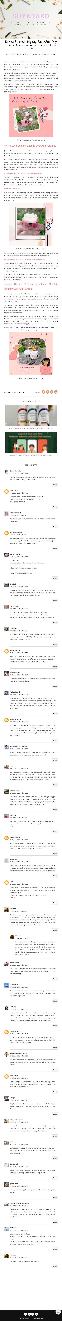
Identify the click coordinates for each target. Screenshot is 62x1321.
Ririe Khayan (14, 859)
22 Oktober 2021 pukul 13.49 (19, 1034)
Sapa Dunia (14, 1075)
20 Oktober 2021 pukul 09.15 (19, 675)
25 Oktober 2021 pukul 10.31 (19, 1166)
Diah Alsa (13, 1007)
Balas (55, 485)
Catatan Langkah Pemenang (19, 1203)
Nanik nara (13, 766)
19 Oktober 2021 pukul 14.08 (19, 493)
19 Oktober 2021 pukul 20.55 (19, 557)
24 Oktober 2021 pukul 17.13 (19, 1122)
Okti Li (12, 882)
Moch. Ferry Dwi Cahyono (18, 746)
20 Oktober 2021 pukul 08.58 (19, 653)
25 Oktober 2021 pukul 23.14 (19, 1257)
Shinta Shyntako (15, 471)
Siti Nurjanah (14, 1228)
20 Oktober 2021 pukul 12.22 (19, 768)
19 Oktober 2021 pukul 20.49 (19, 535)
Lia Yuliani (13, 628)
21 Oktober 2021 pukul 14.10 (19, 862)
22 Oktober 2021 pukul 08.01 (19, 965)
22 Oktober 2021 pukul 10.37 (19, 1009)
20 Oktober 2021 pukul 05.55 (19, 631)
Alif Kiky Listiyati (15, 672)
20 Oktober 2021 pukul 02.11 (19, 609)
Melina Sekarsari (15, 719)
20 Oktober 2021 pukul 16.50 (19, 818)
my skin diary (13, 92)
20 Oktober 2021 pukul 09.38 (19, 695)
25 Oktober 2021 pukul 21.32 (19, 1186)
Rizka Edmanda (15, 837)
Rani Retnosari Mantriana (18, 1053)
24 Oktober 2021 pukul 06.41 (19, 1078)
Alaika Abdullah (15, 692)
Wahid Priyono (15, 650)
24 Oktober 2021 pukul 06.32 (19, 1056)
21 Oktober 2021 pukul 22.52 (19, 911)
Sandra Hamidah (15, 513)
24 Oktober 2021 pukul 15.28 (19, 1100)
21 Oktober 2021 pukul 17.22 (19, 884)
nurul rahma (14, 491)
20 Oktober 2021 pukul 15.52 (19, 793)
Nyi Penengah (14, 962)
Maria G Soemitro (15, 554)
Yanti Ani (13, 815)
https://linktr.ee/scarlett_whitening (15, 324)
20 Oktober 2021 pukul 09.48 (19, 722)
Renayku (13, 1098)
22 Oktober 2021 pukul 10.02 (19, 987)
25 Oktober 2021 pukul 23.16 (24, 938)
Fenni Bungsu (14, 985)
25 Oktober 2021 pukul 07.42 (19, 1144)
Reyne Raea (14, 606)
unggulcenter (14, 1031)
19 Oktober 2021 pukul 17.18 (19, 515)
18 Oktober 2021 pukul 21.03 (19, 473)
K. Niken (12, 1142)
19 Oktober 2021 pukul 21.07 (19, 586)
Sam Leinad (14, 1164)
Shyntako (31, 16)
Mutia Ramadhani (16, 532)
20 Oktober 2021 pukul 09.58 (19, 749)
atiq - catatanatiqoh (16, 1120)
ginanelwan (14, 1184)
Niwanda (13, 909)
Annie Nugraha (15, 791)
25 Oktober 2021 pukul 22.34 (19, 1230)
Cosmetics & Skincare (48, 54)
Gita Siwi (13, 584)
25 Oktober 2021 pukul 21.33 (19, 1206)
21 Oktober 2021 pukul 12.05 (19, 840)
